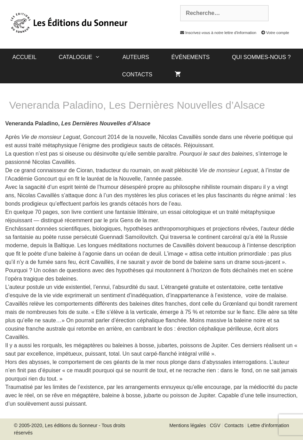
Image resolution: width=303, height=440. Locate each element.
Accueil (24, 57)
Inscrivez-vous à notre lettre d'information (216, 33)
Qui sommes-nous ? (261, 57)
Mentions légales (187, 425)
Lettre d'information (268, 425)
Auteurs (135, 57)
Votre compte (273, 33)
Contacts (137, 74)
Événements (190, 57)
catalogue (85, 57)
